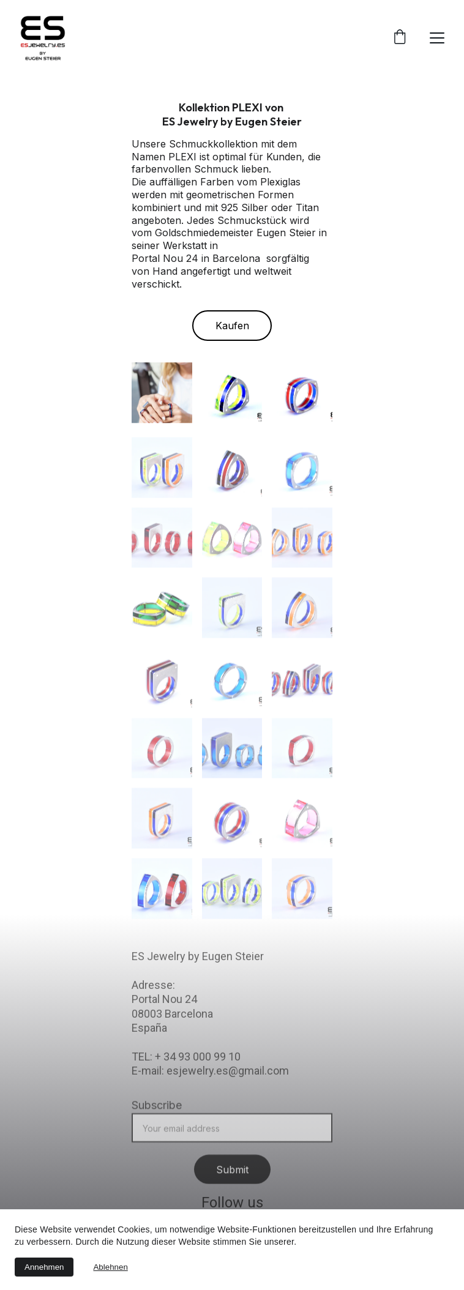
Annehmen (44, 1267)
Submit (232, 1179)
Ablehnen (110, 1267)
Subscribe (157, 1114)
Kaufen (232, 326)
